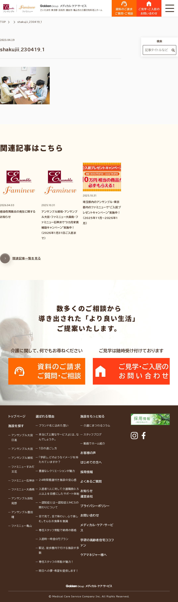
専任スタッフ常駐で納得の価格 (58, 530)
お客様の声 (88, 452)
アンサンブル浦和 (22, 457)
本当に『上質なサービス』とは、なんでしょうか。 (59, 437)
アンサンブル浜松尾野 (22, 501)
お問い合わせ (89, 515)
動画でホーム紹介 (94, 443)
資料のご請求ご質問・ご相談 (124, 8)
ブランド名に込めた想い (54, 425)
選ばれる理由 (45, 416)
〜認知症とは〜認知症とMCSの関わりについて (59, 505)
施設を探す (16, 425)
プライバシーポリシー (95, 505)
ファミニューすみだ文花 (22, 469)
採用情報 (86, 471)
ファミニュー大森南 (23, 489)
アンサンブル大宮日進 (22, 437)
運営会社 (86, 496)
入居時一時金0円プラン (53, 539)
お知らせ (86, 490)
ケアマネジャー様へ (93, 554)
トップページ (16, 416)
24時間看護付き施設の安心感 (58, 480)
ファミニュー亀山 (21, 525)
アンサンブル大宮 (22, 448)
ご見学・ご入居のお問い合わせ (149, 8)
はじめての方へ (91, 462)
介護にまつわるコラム (97, 425)
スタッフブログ (93, 434)
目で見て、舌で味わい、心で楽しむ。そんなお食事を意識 (58, 518)
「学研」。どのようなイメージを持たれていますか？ (58, 459)
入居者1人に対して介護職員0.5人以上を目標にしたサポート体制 (59, 491)
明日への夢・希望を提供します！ (59, 570)
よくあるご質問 (91, 481)
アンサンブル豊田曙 (22, 514)
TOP (3, 22)
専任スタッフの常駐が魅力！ (56, 561)
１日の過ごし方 (48, 448)
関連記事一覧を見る (20, 263)
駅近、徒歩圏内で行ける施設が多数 (59, 550)
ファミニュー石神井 (23, 480)
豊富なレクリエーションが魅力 (57, 471)
